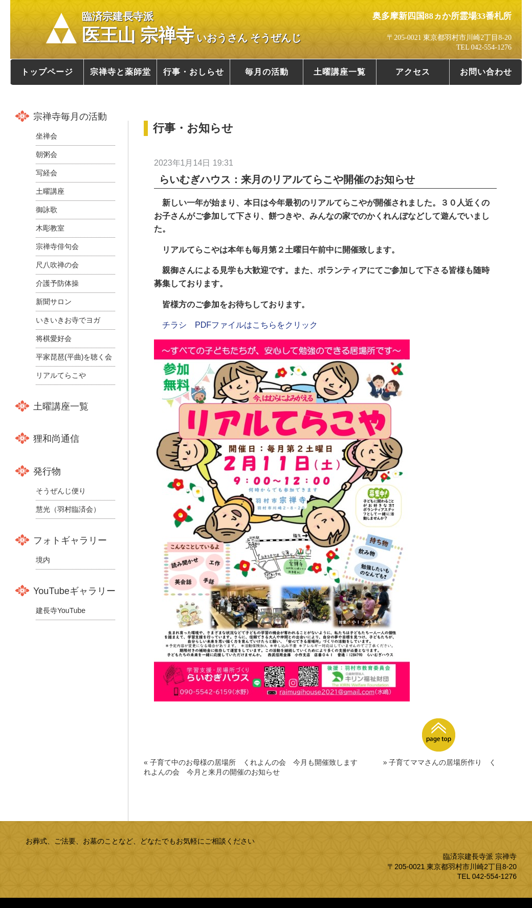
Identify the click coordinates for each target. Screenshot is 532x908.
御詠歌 (46, 210)
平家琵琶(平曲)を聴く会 (74, 357)
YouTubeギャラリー (74, 591)
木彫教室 (50, 228)
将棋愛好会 (54, 338)
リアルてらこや (61, 375)
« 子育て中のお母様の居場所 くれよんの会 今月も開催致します (251, 762)
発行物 (47, 471)
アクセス (412, 71)
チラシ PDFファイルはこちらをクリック (240, 325)
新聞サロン (54, 302)
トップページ (47, 71)
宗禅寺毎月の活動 (70, 116)
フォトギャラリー (70, 540)
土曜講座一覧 (340, 71)
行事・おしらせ (193, 71)
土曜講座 (50, 191)
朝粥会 (46, 154)
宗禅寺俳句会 (57, 246)
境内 (43, 560)
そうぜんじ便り (61, 491)
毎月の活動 (267, 71)
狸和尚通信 (56, 439)
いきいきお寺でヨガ (68, 320)
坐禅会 (46, 136)
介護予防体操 (57, 283)
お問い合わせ (486, 71)
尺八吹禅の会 (57, 265)
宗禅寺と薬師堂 (120, 71)
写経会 (46, 173)
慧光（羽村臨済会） (68, 509)
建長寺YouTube (60, 610)
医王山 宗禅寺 (191, 28)
